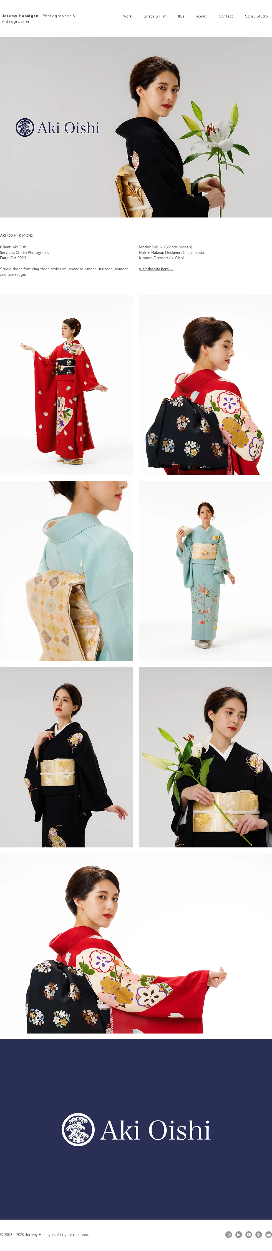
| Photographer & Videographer (39, 18)
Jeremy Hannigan (20, 15)
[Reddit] (268, 1234)
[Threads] (258, 1234)
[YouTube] (248, 1234)
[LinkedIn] (238, 1234)
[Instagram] (228, 1234)
